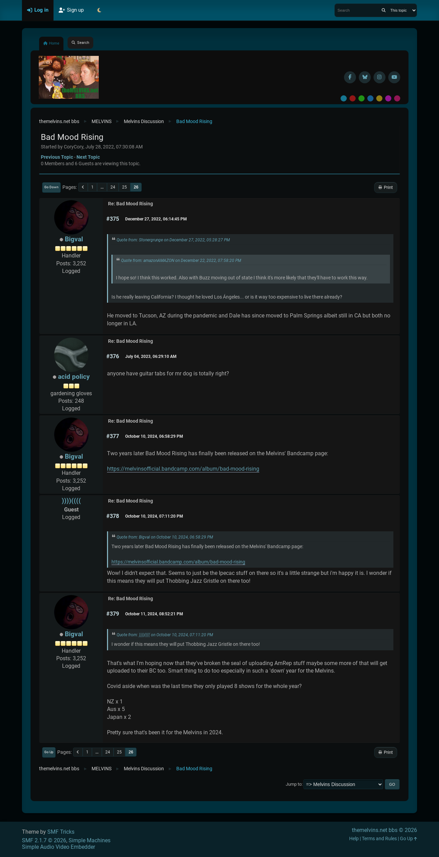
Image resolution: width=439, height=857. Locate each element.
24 (112, 187)
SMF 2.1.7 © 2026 (44, 840)
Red (352, 98)
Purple (388, 98)
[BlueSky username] (365, 77)
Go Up (49, 752)
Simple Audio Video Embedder (58, 847)
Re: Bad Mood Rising (130, 204)
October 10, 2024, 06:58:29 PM (154, 436)
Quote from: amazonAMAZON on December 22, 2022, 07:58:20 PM (181, 260)
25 (124, 187)
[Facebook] (350, 77)
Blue (370, 98)
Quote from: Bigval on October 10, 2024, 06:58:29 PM (165, 537)
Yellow (379, 98)
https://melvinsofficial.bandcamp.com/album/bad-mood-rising (183, 469)
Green (361, 98)
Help (354, 839)
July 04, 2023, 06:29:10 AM (151, 356)
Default (344, 98)
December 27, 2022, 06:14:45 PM (156, 219)
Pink (397, 98)
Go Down (51, 187)
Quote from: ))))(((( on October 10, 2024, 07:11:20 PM (165, 634)
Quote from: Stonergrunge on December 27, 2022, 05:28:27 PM (173, 240)
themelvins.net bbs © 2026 (384, 830)
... (102, 187)
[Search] (383, 10)
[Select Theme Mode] (99, 10)
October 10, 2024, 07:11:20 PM (154, 516)
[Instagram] (379, 77)
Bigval (74, 239)
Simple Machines (89, 840)
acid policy (74, 377)
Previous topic (57, 157)
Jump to (293, 784)
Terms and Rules (379, 839)
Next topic (88, 157)
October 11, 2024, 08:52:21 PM (154, 614)
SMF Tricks (60, 832)
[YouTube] (394, 77)
